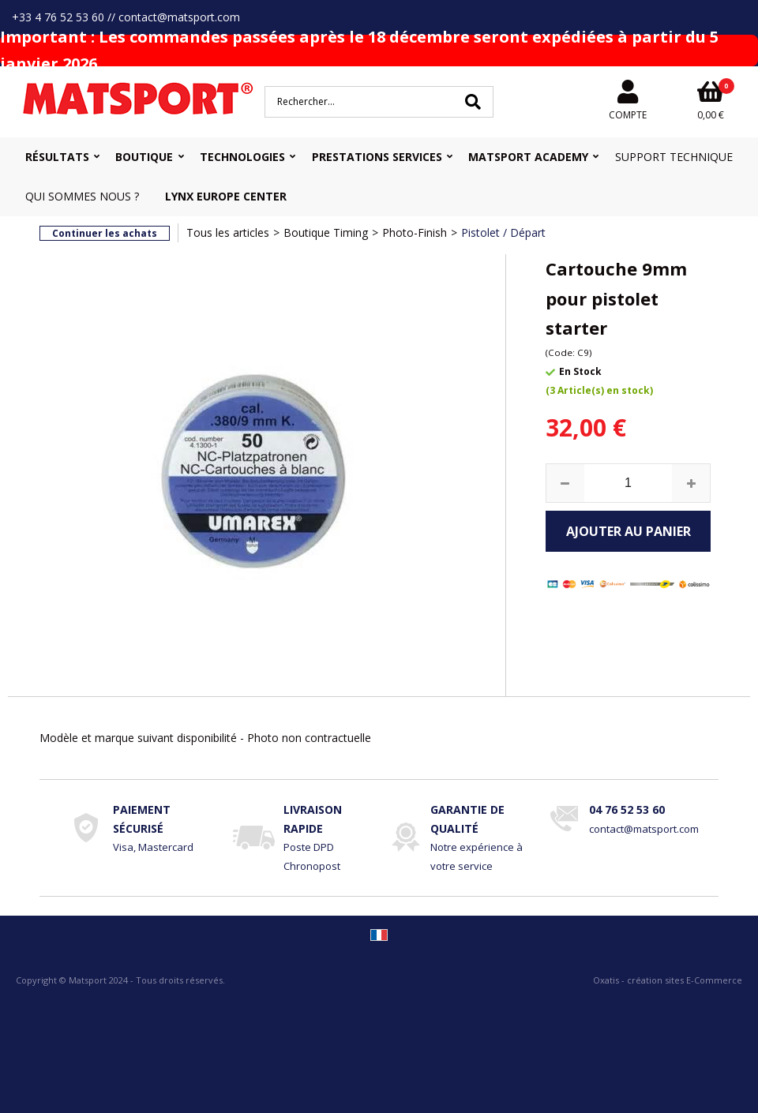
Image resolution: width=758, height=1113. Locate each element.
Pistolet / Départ (503, 232)
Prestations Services (377, 156)
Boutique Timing (325, 232)
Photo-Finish (414, 232)
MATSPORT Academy (528, 156)
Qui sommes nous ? (82, 196)
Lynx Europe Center (226, 196)
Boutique (144, 156)
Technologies (242, 156)
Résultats (57, 156)
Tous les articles (227, 232)
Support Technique (674, 156)
